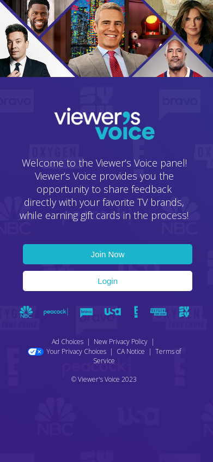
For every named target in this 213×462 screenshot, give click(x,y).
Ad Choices (67, 341)
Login (108, 281)
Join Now (108, 254)
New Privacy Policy (121, 341)
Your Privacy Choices (67, 351)
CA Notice (131, 351)
